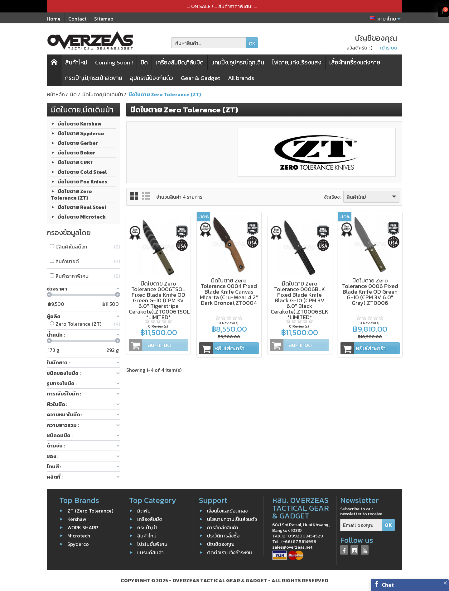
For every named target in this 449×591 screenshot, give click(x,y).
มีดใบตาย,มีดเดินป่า (82, 110)
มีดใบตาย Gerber (78, 142)
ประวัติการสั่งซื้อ (223, 535)
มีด (144, 62)
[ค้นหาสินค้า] (208, 42)
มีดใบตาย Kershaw (80, 123)
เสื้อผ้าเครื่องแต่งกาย (354, 62)
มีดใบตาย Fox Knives (82, 181)
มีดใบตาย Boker (76, 152)
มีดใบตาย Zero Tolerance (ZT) (71, 194)
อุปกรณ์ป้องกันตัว (151, 78)
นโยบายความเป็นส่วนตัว (232, 519)
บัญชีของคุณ (220, 544)
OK (252, 43)
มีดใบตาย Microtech (82, 216)
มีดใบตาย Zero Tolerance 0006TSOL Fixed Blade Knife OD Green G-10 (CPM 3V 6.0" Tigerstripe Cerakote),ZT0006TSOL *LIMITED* (159, 300)
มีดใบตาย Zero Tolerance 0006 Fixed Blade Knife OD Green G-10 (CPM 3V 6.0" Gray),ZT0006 (370, 291)
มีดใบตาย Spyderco (81, 133)
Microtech (78, 535)
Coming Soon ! (114, 62)
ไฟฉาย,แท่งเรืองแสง (296, 62)
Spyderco (78, 544)
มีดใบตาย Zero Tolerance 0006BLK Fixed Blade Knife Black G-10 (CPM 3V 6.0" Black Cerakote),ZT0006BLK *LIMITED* (299, 300)
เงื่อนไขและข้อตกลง (227, 510)
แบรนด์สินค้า (150, 552)
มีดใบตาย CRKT (76, 162)
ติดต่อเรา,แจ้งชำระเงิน (229, 552)
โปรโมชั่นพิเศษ (152, 544)
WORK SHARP (82, 527)
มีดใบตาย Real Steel (82, 207)
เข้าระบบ (388, 47)
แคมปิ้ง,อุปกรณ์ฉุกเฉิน (237, 62)
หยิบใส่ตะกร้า (221, 348)
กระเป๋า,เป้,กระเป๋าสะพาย (93, 78)
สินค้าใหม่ (76, 62)
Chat (388, 585)
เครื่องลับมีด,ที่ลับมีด (180, 62)
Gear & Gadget (200, 78)
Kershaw (76, 519)
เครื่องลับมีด (149, 519)
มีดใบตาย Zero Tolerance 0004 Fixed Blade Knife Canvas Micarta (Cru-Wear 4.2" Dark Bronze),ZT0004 (229, 291)
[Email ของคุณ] (361, 525)
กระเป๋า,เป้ (147, 527)
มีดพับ (144, 510)
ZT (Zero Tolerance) (90, 510)
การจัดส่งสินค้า (222, 527)
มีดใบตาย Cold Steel (82, 171)
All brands (241, 78)
